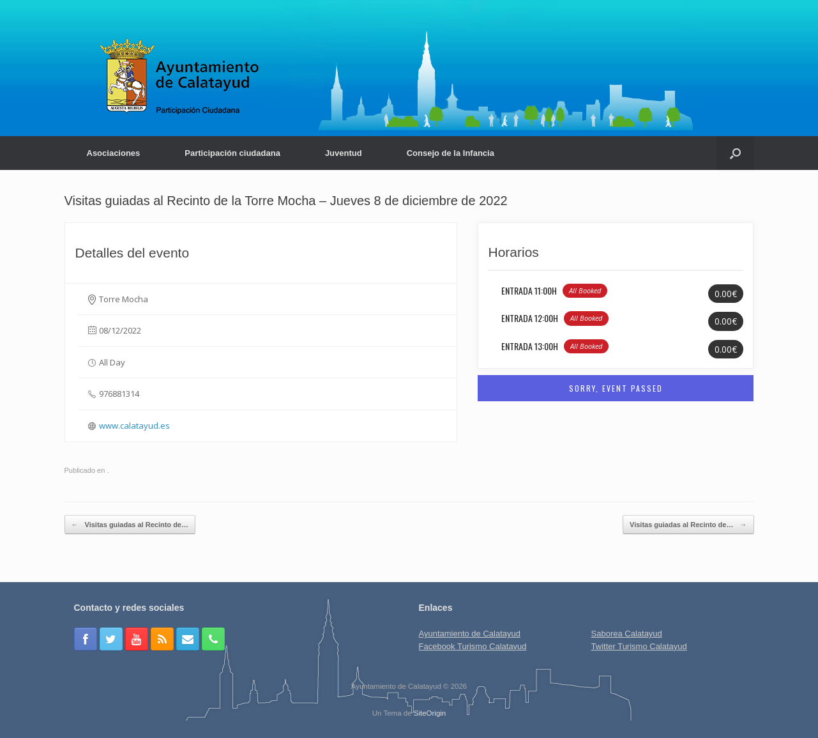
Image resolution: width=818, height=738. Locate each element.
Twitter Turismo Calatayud (639, 646)
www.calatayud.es (134, 425)
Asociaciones (113, 153)
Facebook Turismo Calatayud (473, 646)
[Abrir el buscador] (735, 153)
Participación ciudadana (232, 153)
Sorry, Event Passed (616, 388)
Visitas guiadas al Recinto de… (130, 524)
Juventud (343, 153)
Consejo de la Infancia (450, 153)
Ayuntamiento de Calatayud (469, 633)
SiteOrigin (430, 713)
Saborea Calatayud (626, 633)
